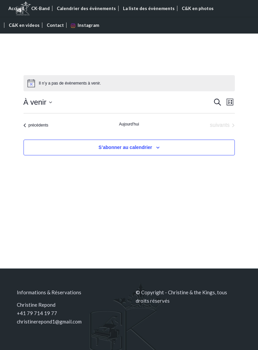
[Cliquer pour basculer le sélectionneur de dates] (38, 102)
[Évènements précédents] (36, 125)
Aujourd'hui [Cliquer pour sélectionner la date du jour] (129, 124)
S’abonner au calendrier (125, 147)
